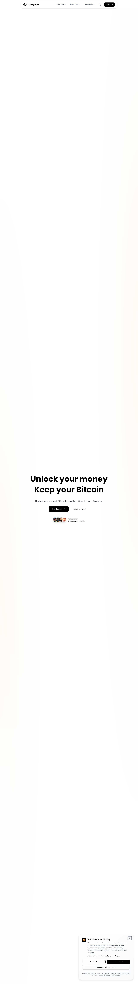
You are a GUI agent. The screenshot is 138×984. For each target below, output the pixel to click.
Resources (75, 4)
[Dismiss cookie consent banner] (129, 938)
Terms (118, 956)
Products (61, 4)
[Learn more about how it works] (79, 509)
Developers (89, 4)
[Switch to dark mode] (100, 5)
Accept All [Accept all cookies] (118, 962)
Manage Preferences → (106, 967)
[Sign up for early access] (59, 509)
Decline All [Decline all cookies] (94, 962)
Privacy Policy (94, 956)
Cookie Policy (107, 956)
